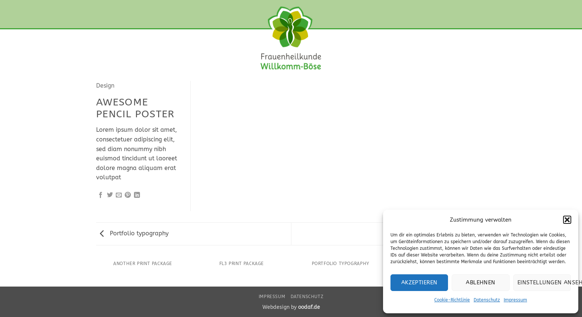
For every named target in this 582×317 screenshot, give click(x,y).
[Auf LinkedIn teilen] (137, 195)
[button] (567, 219)
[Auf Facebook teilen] (101, 195)
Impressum (515, 300)
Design (105, 85)
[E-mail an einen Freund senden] (119, 195)
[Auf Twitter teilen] (110, 195)
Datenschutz (487, 300)
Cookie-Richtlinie (452, 300)
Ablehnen (481, 282)
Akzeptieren (419, 282)
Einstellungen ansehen (544, 282)
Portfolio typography (134, 233)
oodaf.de (309, 307)
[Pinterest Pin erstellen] (128, 195)
